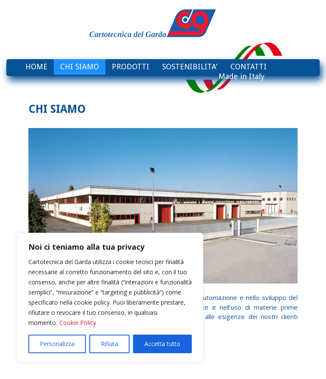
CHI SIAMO (79, 66)
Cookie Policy (77, 323)
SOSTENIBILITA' (190, 66)
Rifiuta (109, 344)
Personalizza (57, 344)
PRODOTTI (130, 66)
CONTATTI (248, 66)
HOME (36, 66)
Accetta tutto (162, 344)
